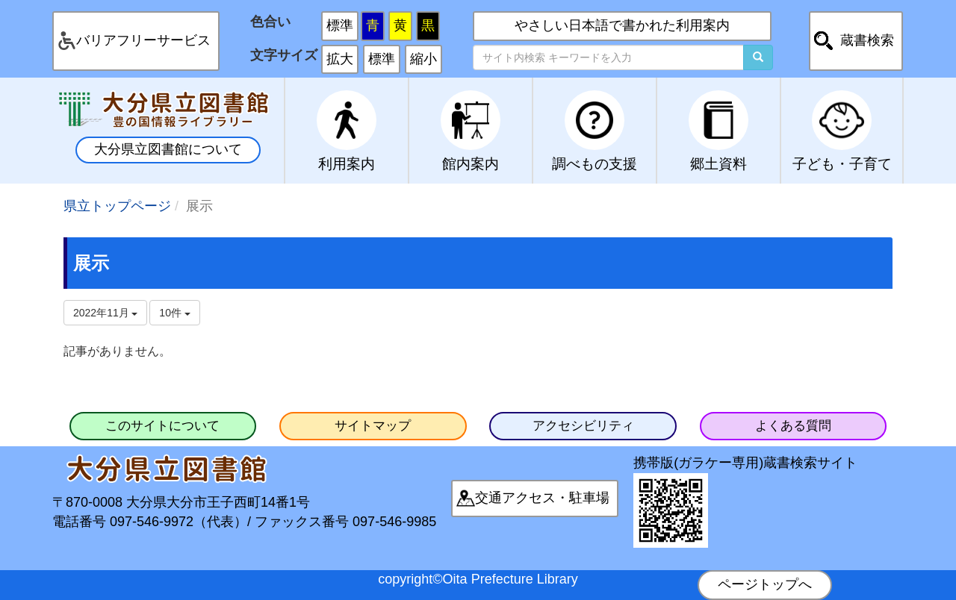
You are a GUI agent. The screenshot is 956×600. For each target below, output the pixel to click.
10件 (174, 313)
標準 (339, 25)
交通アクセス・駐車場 (542, 497)
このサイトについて (162, 426)
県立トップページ (117, 206)
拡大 (339, 58)
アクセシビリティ (583, 426)
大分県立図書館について (168, 149)
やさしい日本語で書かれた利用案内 (622, 25)
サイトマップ (373, 426)
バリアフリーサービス (143, 40)
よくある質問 (793, 426)
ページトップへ (765, 584)
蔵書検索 (867, 40)
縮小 (423, 58)
